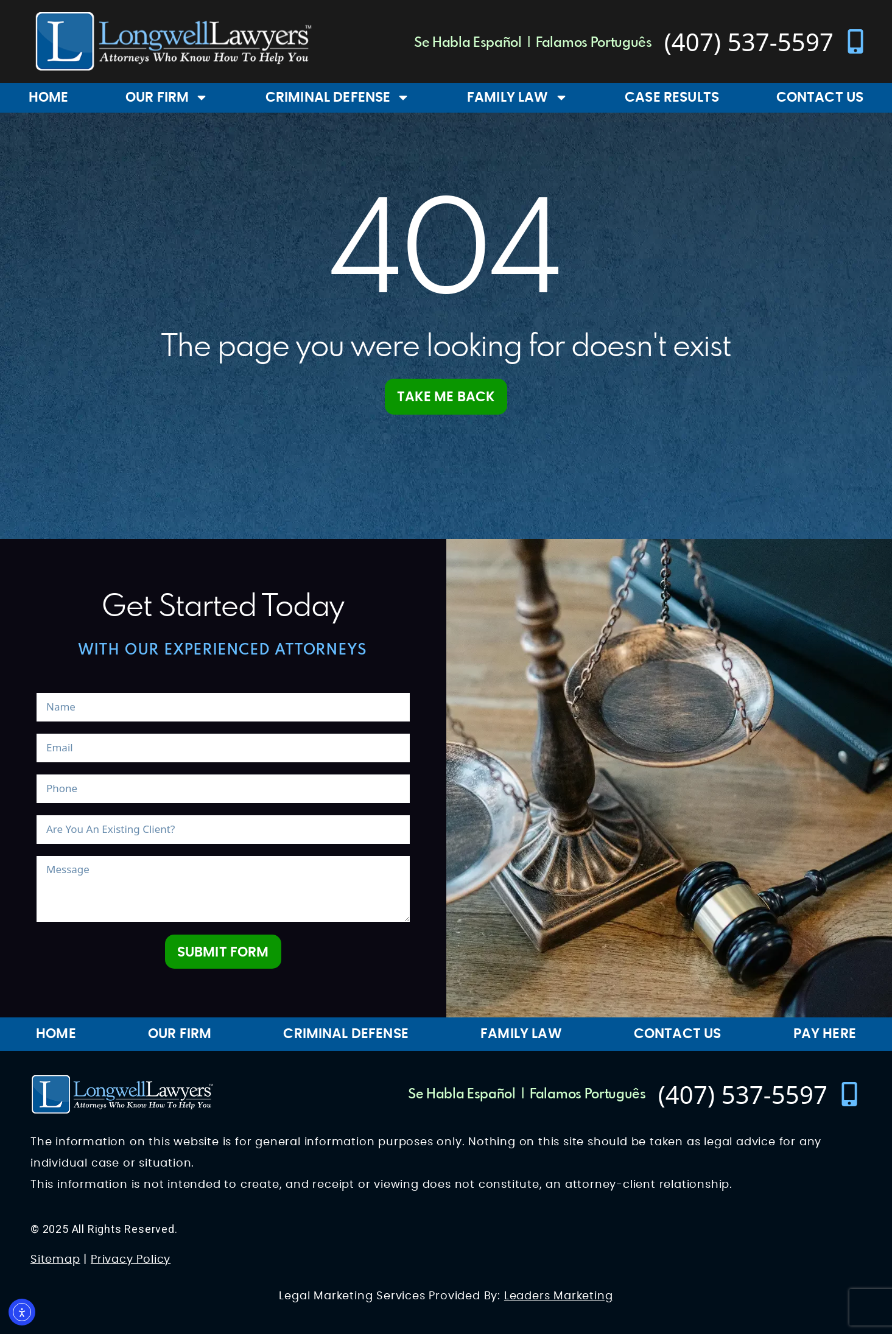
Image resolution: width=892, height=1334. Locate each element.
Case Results (672, 97)
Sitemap (55, 1259)
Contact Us (820, 97)
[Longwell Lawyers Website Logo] (173, 41)
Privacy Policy (130, 1259)
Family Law (517, 97)
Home (49, 97)
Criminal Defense (337, 97)
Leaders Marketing (558, 1296)
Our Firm (166, 97)
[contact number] (766, 41)
